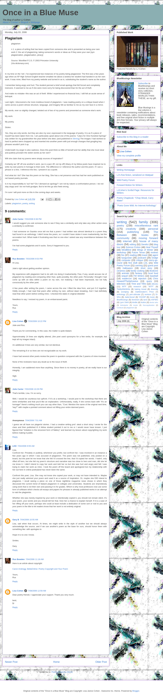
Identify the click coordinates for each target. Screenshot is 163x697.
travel (144, 255)
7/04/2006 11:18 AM (35, 559)
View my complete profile (129, 155)
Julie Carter (18, 219)
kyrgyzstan (127, 258)
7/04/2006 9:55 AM (26, 446)
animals (125, 273)
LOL (146, 263)
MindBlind (126, 250)
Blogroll (24, 22)
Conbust (120, 308)
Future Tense (138, 252)
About (6, 22)
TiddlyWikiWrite (123, 289)
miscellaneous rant (146, 225)
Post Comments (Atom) (62, 672)
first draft (132, 263)
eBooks (155, 284)
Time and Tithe (138, 284)
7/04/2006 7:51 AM (33, 420)
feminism (136, 300)
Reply (15, 249)
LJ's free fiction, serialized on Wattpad (135, 175)
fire (122, 255)
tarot (145, 300)
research (137, 286)
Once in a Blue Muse (40, 12)
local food (153, 273)
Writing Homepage (126, 170)
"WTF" (151, 286)
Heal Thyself (152, 247)
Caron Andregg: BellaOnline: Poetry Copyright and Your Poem (40, 569)
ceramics (121, 271)
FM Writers (139, 276)
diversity (154, 289)
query (149, 281)
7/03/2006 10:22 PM (37, 321)
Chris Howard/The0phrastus (137, 279)
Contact (14, 22)
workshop (121, 252)
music (152, 297)
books (144, 235)
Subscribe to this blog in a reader (133, 137)
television (121, 284)
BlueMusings (122, 300)
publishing (133, 231)
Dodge (155, 258)
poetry (25, 203)
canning (139, 265)
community (123, 238)
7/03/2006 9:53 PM (34, 259)
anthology (121, 294)
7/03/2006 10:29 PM (34, 389)
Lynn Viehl (124, 302)
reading (133, 255)
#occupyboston (148, 305)
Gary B (15, 519)
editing (133, 244)
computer (125, 260)
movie (135, 305)
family (143, 222)
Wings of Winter (145, 250)
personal (153, 228)
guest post (153, 265)
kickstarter (124, 305)
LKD (14, 446)
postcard (142, 258)
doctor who (153, 302)
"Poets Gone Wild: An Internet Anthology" (136, 205)
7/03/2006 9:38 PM (33, 219)
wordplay (125, 292)
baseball (154, 276)
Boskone (154, 271)
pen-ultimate (134, 294)
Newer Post (11, 662)
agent (155, 255)
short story (146, 268)
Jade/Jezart (130, 297)
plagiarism (16, 203)
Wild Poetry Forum (126, 180)
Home (56, 662)
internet (127, 241)
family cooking (137, 271)
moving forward (148, 238)
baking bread (140, 289)
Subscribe (143, 83)
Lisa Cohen (17, 321)
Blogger (135, 691)
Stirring (76, 138)
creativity (131, 228)
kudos (143, 302)
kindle (134, 302)
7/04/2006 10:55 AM (29, 519)
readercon (127, 278)
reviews (154, 252)
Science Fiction (133, 247)
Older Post (101, 662)
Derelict (145, 244)
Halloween (128, 268)
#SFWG (154, 300)
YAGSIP (142, 297)
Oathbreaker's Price (144, 292)
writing (32, 203)
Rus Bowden (18, 259)
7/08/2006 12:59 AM (37, 591)
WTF (124, 286)
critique (139, 260)
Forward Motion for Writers (129, 185)
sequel (125, 276)
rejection (142, 278)
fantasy (138, 273)
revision (148, 294)
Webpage (35, 22)
